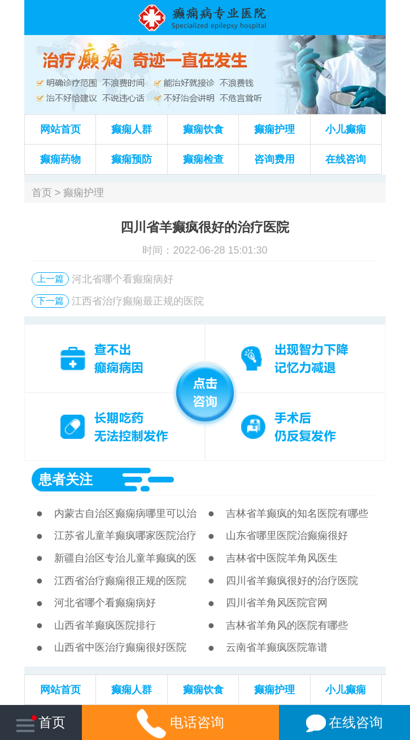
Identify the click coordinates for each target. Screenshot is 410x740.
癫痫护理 (274, 129)
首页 (42, 192)
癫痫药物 (60, 159)
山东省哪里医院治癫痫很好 (287, 535)
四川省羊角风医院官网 (277, 602)
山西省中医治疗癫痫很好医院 (120, 647)
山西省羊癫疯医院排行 (105, 625)
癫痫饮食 (203, 129)
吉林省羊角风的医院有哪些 (287, 625)
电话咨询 (180, 722)
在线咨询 (345, 159)
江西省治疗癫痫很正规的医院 (120, 580)
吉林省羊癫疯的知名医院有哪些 (297, 513)
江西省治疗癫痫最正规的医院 (138, 301)
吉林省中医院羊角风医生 (282, 558)
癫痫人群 (131, 129)
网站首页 (60, 129)
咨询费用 (274, 159)
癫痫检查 (203, 159)
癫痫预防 (131, 159)
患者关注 (65, 479)
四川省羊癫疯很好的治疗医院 (292, 580)
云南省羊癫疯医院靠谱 (277, 647)
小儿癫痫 (345, 129)
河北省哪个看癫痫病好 (122, 279)
